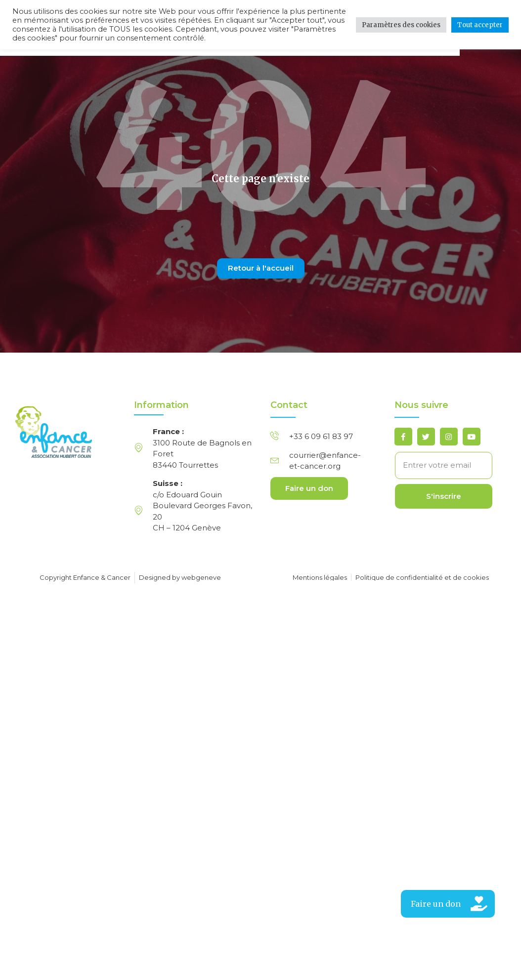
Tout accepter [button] (480, 25)
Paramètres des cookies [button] (401, 25)
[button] (448, 904)
